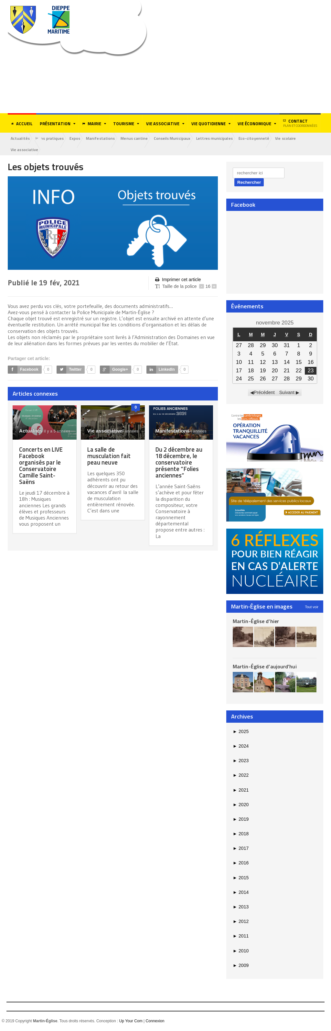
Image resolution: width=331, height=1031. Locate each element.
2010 (241, 951)
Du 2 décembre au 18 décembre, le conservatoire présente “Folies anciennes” (180, 463)
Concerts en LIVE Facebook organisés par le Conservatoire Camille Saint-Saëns (42, 466)
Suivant (286, 393)
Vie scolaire (298, 138)
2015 (241, 878)
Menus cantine (141, 138)
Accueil (22, 123)
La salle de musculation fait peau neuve (110, 456)
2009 (241, 965)
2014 (241, 892)
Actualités (21, 138)
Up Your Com (130, 1021)
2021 (241, 790)
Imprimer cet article (177, 280)
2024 (241, 746)
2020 (241, 804)
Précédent (264, 393)
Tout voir (311, 607)
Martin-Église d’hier (255, 621)
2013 (241, 907)
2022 (241, 775)
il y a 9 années (121, 432)
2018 (241, 834)
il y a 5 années (53, 432)
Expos (79, 138)
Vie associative (25, 150)
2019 (241, 819)
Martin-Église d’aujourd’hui (264, 667)
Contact (300, 123)
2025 (241, 731)
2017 (241, 848)
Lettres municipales (224, 138)
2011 (241, 936)
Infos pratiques (52, 138)
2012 (241, 922)
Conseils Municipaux (181, 138)
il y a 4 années (190, 432)
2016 (241, 863)
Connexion (154, 1021)
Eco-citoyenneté (265, 138)
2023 (241, 761)
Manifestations (106, 138)
